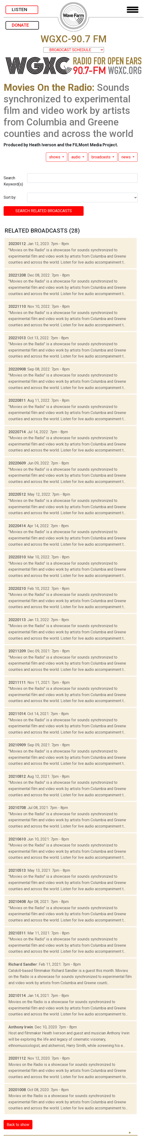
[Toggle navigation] (132, 10)
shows (55, 157)
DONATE (22, 25)
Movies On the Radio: (49, 87)
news (127, 157)
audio (76, 157)
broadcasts (101, 157)
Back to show (18, 1124)
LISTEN (22, 9)
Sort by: (10, 197)
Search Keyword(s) (13, 181)
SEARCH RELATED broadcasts (43, 211)
